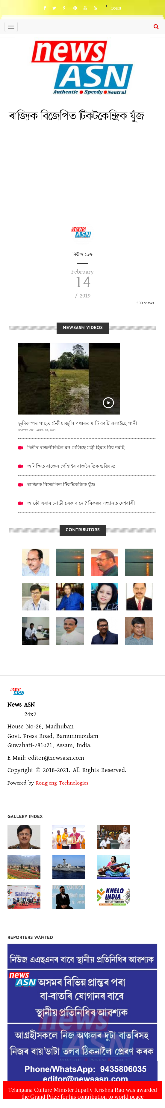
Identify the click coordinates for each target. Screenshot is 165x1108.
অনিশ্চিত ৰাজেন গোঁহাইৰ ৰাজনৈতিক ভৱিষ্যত (71, 466)
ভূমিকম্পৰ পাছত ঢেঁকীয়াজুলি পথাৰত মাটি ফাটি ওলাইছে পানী (77, 423)
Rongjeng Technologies (62, 783)
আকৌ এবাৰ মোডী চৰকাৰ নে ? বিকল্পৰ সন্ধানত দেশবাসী (81, 503)
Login (116, 8)
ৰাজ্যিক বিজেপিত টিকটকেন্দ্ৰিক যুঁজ (61, 484)
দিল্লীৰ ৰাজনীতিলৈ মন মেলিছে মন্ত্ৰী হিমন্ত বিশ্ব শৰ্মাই (75, 447)
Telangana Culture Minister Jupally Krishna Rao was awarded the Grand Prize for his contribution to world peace (82, 1093)
